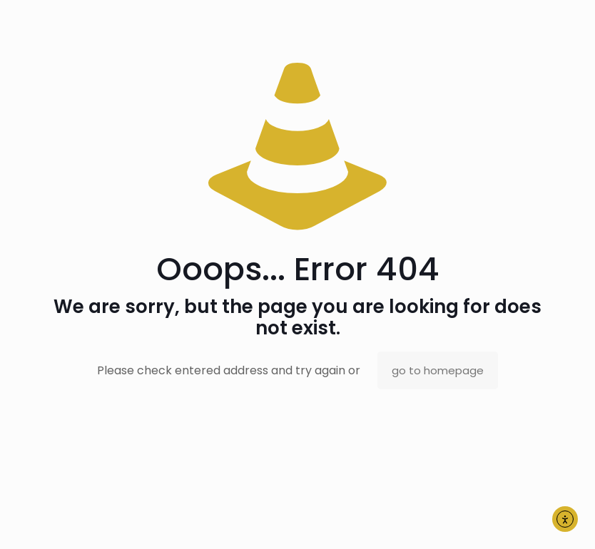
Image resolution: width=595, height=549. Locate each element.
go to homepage (438, 370)
